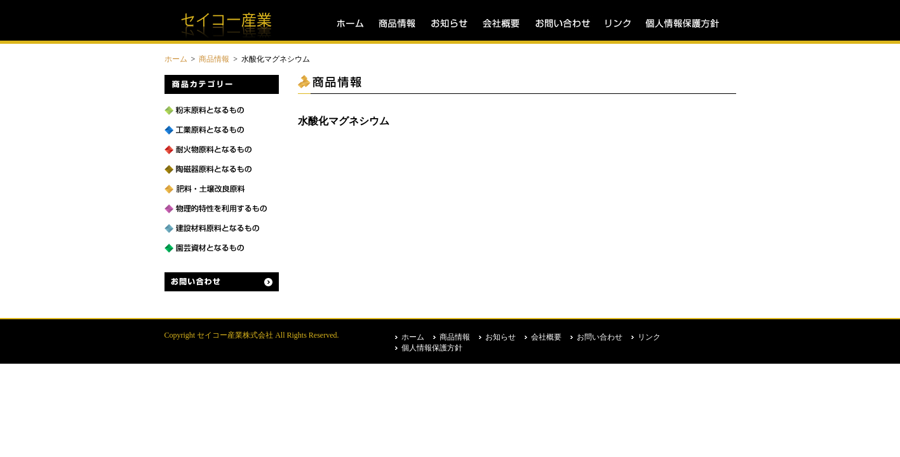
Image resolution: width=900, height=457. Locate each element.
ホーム (350, 24)
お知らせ (449, 24)
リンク (617, 24)
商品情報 (397, 24)
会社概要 (501, 24)
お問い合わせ (562, 24)
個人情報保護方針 (678, 24)
